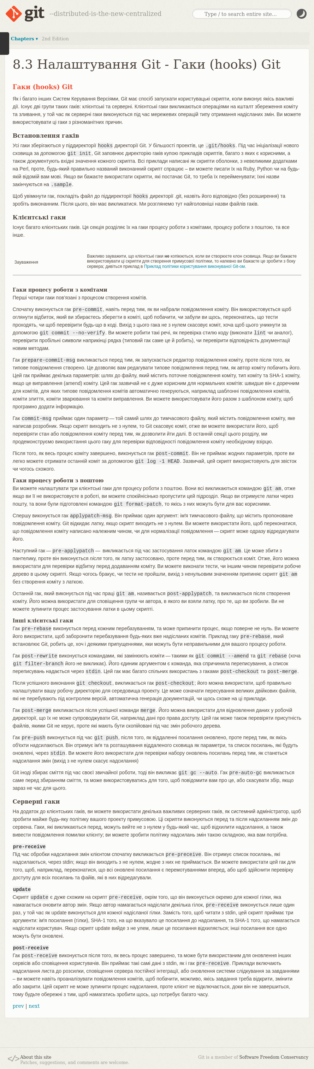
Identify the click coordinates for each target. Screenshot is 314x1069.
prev (18, 1006)
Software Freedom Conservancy (273, 1057)
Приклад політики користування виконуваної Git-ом (194, 266)
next (34, 1006)
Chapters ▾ (24, 38)
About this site (35, 1057)
